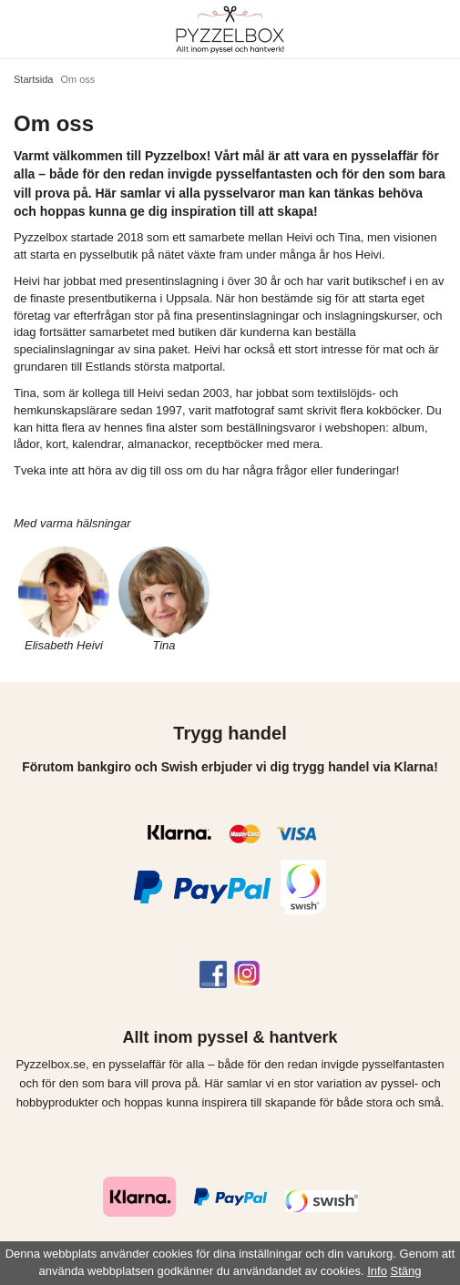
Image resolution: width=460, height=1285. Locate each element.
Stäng (406, 1271)
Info (377, 1271)
